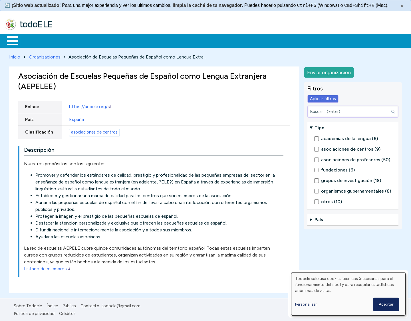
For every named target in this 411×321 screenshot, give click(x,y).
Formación (68, 40)
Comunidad (208, 40)
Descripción (39, 149)
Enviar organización (329, 71)
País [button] (319, 218)
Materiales (32, 40)
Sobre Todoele (28, 305)
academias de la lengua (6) (349, 137)
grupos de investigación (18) (351, 179)
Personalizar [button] (306, 304)
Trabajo (103, 40)
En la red (135, 40)
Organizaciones (45, 55)
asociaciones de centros (94, 131)
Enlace (32, 105)
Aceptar (386, 304)
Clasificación (39, 131)
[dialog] (348, 294)
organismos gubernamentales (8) (356, 190)
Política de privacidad (34, 312)
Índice (52, 305)
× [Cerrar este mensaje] (402, 6)
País (29, 118)
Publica (69, 305)
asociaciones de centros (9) (350, 148)
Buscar (234, 40)
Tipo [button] (320, 126)
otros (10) (331, 200)
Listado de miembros (47, 267)
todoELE (36, 24)
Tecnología (170, 40)
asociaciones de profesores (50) (355, 158)
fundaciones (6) (338, 169)
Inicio (10, 40)
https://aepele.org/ (90, 105)
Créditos (67, 312)
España (76, 118)
